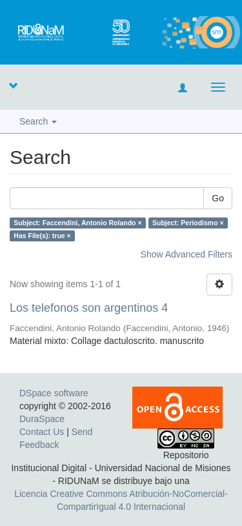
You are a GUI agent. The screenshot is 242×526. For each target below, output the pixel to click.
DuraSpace (42, 419)
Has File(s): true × (42, 235)
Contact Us (41, 432)
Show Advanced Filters (186, 254)
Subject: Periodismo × (188, 223)
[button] (13, 85)
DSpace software (53, 393)
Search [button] (38, 121)
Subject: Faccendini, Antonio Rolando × (77, 223)
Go (218, 198)
